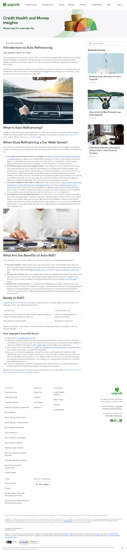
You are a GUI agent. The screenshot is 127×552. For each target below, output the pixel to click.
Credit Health (10, 472)
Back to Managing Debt (13, 42)
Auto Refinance (11, 432)
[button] (122, 548)
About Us (38, 392)
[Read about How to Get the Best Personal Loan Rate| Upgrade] (106, 99)
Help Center (58, 399)
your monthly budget (33, 137)
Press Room (39, 402)
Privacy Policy (32, 549)
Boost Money (10, 412)
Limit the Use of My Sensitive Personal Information (17, 501)
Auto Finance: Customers (15, 437)
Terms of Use (10, 483)
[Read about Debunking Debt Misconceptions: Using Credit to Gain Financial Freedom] (106, 134)
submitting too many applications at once (35, 185)
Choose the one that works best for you (57, 347)
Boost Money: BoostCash (15, 417)
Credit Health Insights (59, 393)
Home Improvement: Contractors (13, 466)
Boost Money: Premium (14, 427)
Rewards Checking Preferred (17, 407)
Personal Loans (11, 392)
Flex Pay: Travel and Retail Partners (15, 453)
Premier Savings (11, 402)
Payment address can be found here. (112, 407)
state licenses (69, 535)
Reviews (37, 407)
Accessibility (58, 409)
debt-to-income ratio (37, 269)
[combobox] (42, 484)
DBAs (98, 535)
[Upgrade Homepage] (11, 5)
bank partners (65, 534)
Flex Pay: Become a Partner (16, 460)
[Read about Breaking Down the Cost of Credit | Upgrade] (106, 63)
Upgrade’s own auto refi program (15, 302)
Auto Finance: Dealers (14, 442)
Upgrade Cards (11, 397)
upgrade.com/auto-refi (26, 338)
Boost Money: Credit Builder (16, 422)
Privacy (8, 488)
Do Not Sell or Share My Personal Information (15, 494)
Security (56, 404)
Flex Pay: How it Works (14, 447)
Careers (37, 397)
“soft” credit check (39, 345)
